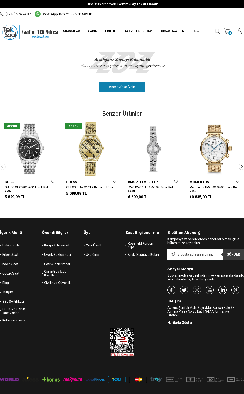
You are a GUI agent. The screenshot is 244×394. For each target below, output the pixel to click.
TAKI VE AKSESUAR (135, 31)
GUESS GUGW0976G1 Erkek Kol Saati (26, 188)
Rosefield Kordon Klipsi (140, 237)
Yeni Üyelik (94, 238)
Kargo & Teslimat (56, 238)
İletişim (7, 285)
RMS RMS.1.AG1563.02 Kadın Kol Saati (150, 188)
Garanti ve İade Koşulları (55, 266)
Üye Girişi (92, 247)
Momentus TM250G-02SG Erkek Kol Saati (214, 188)
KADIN (89, 31)
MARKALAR (67, 31)
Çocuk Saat (10, 266)
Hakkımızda (11, 238)
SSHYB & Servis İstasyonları (14, 303)
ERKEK (107, 31)
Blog (5, 275)
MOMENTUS (199, 182)
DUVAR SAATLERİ (171, 31)
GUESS (10, 182)
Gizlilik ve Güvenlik (57, 275)
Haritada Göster (180, 315)
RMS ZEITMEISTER (143, 182)
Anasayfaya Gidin (122, 87)
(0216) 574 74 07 (15, 14)
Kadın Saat (10, 256)
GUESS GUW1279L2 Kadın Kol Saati (90, 187)
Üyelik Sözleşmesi (57, 247)
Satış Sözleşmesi (57, 256)
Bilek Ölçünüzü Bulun (143, 247)
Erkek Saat (10, 247)
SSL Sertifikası (13, 294)
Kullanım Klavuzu (14, 313)
